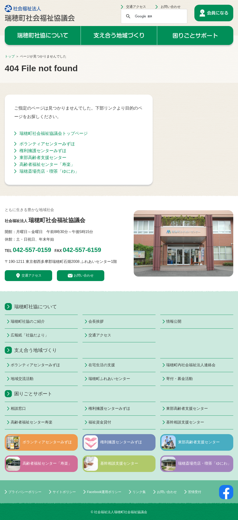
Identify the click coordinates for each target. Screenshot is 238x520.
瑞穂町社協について (43, 35)
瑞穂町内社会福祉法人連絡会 (173, 365)
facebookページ (226, 492)
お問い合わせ (171, 7)
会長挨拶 (96, 321)
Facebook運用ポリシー (104, 492)
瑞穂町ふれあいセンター (96, 379)
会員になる (213, 13)
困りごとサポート (195, 35)
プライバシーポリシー (24, 492)
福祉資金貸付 (96, 422)
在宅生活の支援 (96, 365)
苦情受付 (194, 492)
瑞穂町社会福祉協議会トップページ (53, 133)
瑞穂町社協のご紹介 (18, 321)
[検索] (153, 16)
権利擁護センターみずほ (42, 150)
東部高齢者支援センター (42, 157)
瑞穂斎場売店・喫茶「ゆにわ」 (49, 171)
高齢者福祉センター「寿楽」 (47, 164)
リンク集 (139, 492)
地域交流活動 (18, 379)
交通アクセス (136, 7)
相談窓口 (18, 408)
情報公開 (173, 321)
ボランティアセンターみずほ (47, 143)
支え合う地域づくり (119, 35)
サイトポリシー (64, 492)
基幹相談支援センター (173, 422)
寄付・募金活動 (173, 379)
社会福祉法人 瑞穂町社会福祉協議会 (40, 13)
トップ (10, 56)
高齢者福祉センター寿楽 (18, 422)
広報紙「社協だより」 (18, 335)
